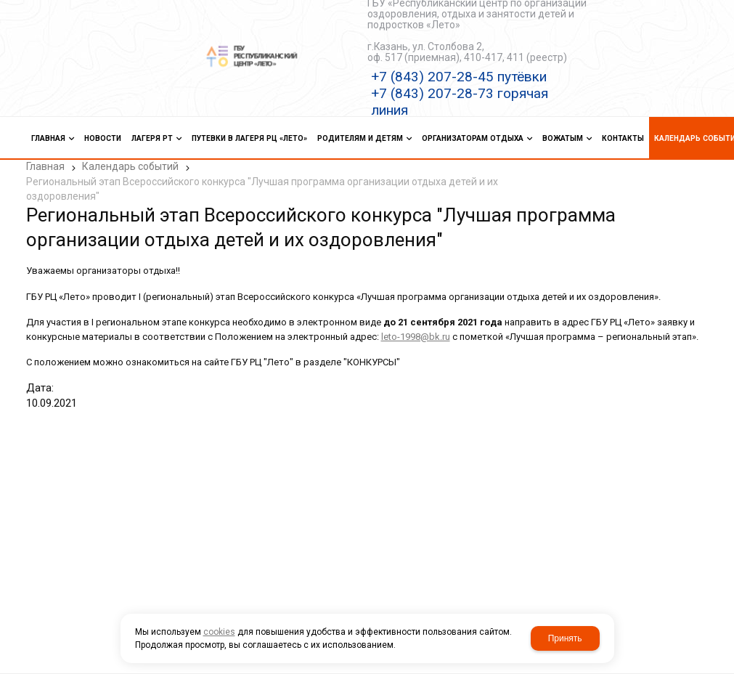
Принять (565, 638)
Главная (45, 166)
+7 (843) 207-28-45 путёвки (459, 76)
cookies (219, 632)
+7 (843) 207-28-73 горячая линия (459, 101)
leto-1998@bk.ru (415, 336)
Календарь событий (130, 166)
